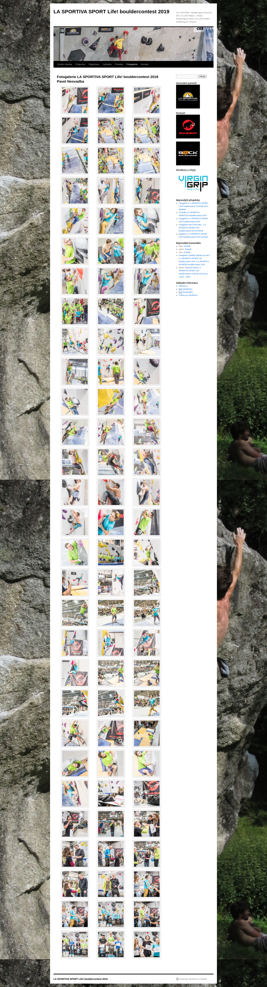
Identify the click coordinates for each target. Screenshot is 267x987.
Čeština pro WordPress (188, 295)
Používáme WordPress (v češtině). (193, 979)
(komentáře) (186, 292)
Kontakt (144, 64)
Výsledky (107, 64)
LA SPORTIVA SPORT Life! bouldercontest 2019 (111, 11)
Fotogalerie (131, 64)
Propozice (80, 64)
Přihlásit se (183, 286)
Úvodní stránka (64, 64)
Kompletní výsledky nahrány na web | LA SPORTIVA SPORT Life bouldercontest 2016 (194, 258)
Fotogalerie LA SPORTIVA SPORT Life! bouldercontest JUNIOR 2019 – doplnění (194, 206)
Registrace (94, 64)
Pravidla (119, 64)
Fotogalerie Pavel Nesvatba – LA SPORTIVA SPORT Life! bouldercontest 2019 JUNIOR (192, 227)
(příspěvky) (185, 289)
